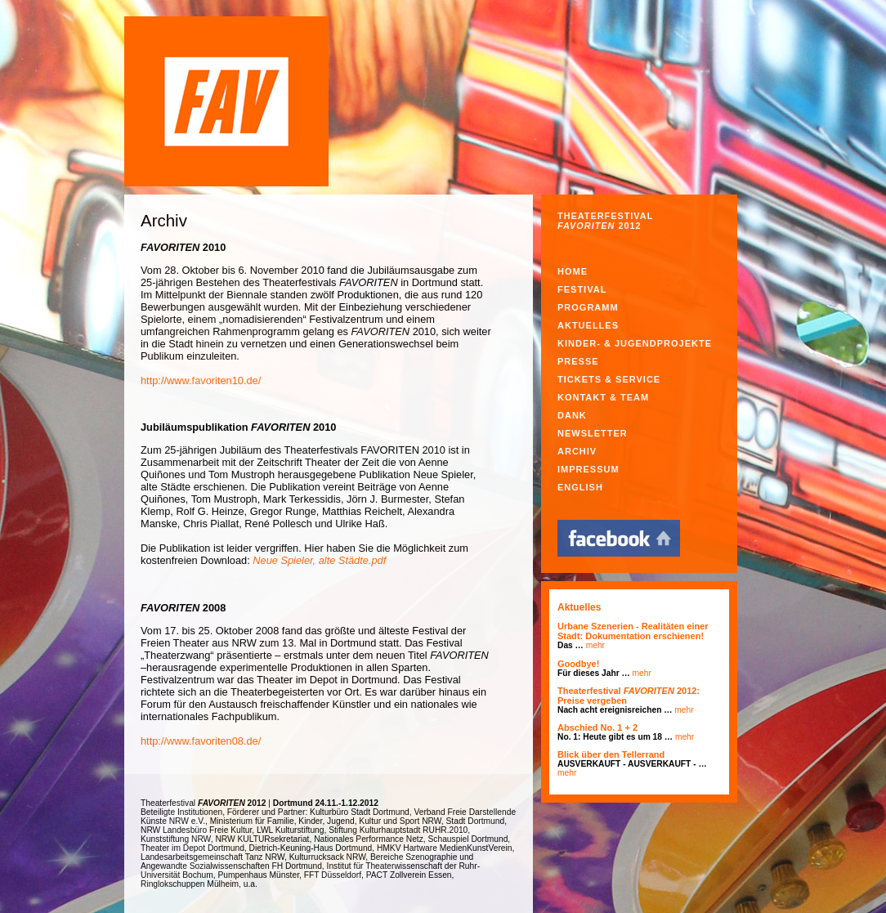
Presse (578, 361)
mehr (595, 645)
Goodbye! (578, 664)
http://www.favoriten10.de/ (201, 380)
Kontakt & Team (603, 397)
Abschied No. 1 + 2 (597, 727)
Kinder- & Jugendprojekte (634, 343)
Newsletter (592, 433)
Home (572, 271)
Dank (572, 415)
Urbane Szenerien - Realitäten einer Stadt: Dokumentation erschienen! (633, 631)
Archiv (577, 451)
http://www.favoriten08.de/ (201, 741)
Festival (581, 289)
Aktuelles (588, 325)
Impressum (588, 469)
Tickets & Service (608, 379)
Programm (588, 307)
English (580, 487)
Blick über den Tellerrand (610, 754)
